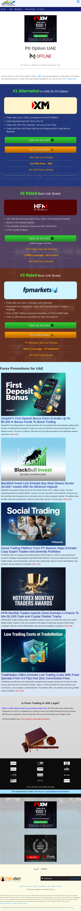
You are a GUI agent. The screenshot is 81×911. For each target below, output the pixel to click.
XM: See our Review (41, 157)
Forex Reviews (30, 9)
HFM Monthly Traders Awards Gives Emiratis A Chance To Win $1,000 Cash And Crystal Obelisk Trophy (40, 614)
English (19, 9)
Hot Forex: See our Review (41, 249)
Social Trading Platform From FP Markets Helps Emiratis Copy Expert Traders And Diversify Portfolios (38, 549)
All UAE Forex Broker (41, 169)
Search (54, 886)
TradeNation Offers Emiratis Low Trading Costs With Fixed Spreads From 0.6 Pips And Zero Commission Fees (40, 676)
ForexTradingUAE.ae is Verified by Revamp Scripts (13, 903)
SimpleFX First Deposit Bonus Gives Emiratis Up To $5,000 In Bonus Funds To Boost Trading (35, 420)
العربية (36, 869)
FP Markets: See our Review (41, 342)
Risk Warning (42, 886)
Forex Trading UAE (69, 79)
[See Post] (14, 434)
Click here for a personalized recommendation (51, 791)
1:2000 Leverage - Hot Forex (40, 243)
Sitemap (59, 886)
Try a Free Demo (39, 149)
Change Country (74, 878)
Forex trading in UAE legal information (35, 719)
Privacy (35, 886)
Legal (48, 886)
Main (10, 9)
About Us (22, 886)
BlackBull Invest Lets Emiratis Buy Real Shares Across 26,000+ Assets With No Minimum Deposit (37, 485)
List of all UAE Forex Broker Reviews (40, 787)
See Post (70, 907)
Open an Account (39, 140)
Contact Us (29, 886)
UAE (4, 9)
